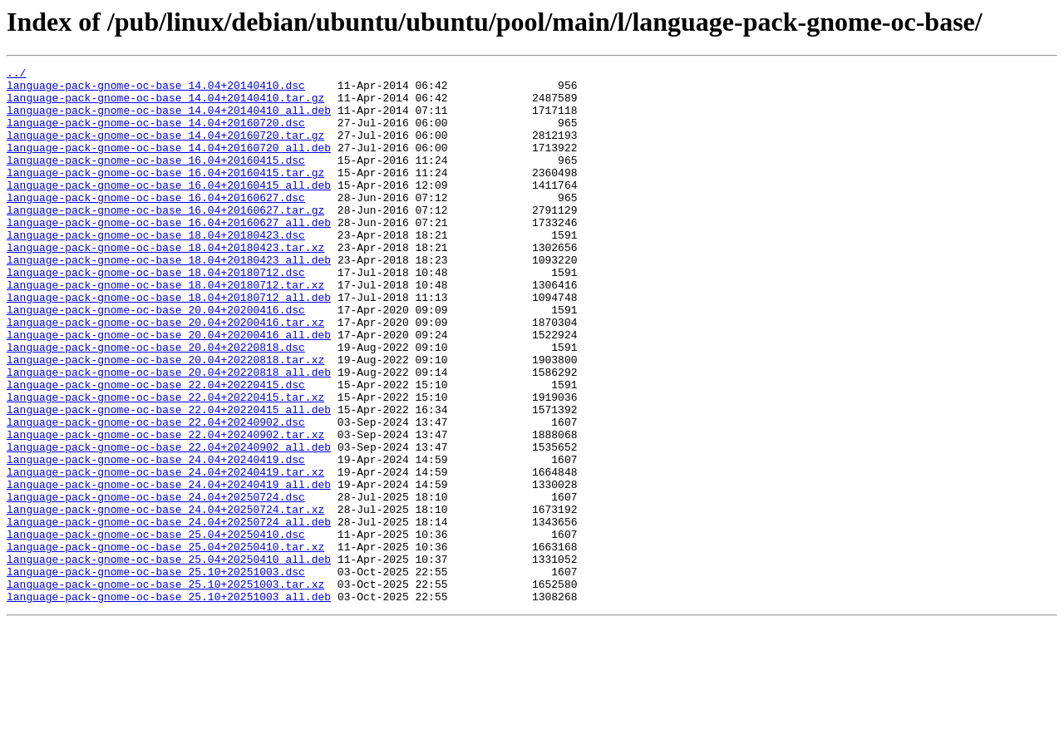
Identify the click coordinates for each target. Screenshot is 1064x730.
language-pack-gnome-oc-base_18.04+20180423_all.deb (169, 299)
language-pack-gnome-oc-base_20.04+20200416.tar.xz (165, 374)
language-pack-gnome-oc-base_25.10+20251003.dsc (156, 673)
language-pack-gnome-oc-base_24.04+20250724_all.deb (169, 613)
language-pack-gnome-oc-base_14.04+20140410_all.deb (169, 119)
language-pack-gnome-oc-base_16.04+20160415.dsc (156, 179)
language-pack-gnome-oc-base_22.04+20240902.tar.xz (165, 508)
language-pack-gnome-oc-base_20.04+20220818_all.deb (169, 434)
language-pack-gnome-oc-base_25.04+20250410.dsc (156, 628)
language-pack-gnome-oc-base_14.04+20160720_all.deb (169, 164)
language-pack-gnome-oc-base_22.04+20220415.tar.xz (165, 463)
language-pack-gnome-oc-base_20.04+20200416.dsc (156, 359)
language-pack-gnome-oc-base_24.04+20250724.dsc (156, 583)
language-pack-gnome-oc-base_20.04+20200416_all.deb (169, 389)
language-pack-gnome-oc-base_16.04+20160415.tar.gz (165, 194)
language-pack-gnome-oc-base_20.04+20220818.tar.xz (165, 419)
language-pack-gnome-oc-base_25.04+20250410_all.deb (169, 658)
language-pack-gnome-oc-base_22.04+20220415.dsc (156, 448)
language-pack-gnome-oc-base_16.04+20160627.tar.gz (165, 239)
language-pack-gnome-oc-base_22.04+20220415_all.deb (169, 478)
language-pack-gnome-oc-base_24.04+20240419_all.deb (169, 568)
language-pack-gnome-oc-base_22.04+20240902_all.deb (169, 523)
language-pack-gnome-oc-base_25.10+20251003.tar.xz (165, 688)
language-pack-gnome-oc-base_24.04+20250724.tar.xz (165, 598)
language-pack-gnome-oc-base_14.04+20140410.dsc (156, 89)
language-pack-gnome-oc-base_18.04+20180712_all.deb (169, 344)
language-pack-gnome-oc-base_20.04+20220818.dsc (156, 404)
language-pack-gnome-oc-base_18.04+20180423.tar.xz (165, 284)
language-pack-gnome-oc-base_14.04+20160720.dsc (156, 134)
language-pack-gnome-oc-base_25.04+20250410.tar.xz (165, 643)
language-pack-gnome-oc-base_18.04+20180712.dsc (156, 314)
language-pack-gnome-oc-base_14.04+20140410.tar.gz (165, 104)
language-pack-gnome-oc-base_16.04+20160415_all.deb (169, 209)
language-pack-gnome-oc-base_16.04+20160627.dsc (156, 224)
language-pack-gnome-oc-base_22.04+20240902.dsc (156, 493)
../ (16, 74)
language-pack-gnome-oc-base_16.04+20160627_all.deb (169, 254)
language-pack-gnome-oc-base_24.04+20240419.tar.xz (165, 553)
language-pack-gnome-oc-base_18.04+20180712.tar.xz (165, 329)
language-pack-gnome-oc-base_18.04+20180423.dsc (156, 269)
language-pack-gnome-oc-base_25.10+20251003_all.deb (169, 703)
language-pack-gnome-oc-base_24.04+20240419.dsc (156, 538)
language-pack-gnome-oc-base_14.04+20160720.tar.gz (165, 149)
